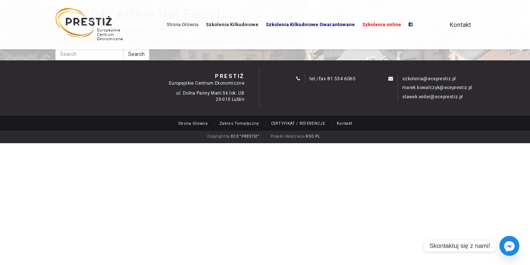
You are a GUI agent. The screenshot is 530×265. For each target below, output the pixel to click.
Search (136, 54)
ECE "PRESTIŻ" (245, 136)
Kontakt (460, 24)
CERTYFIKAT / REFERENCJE (298, 123)
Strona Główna (182, 24)
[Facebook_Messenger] (509, 246)
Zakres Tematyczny (239, 123)
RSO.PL (312, 136)
